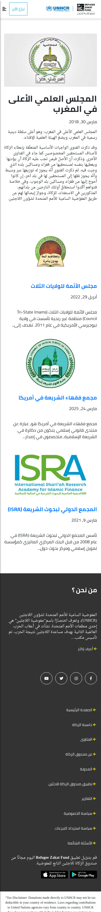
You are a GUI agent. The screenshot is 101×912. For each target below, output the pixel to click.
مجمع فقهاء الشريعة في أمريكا (58, 397)
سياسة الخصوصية (78, 813)
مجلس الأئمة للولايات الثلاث (64, 286)
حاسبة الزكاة (82, 724)
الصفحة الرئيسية (79, 709)
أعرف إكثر (87, 648)
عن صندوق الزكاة (78, 754)
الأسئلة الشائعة (80, 843)
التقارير (87, 798)
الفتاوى (86, 739)
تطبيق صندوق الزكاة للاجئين (70, 783)
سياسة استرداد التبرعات (73, 828)
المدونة (86, 769)
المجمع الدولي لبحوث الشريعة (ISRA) (52, 509)
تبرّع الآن (18, 8)
